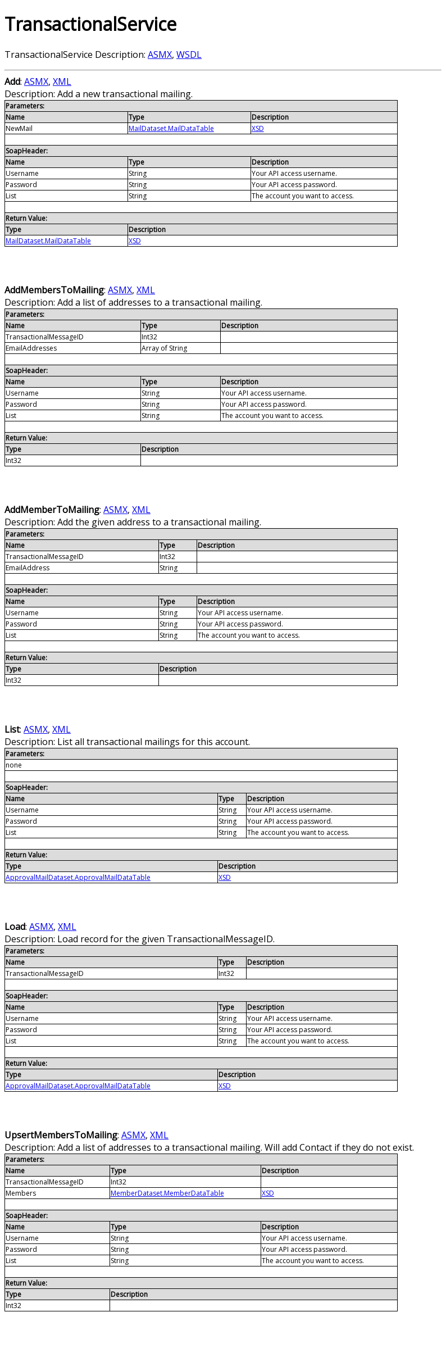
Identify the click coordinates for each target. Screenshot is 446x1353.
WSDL (189, 54)
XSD (258, 128)
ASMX (160, 54)
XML (62, 81)
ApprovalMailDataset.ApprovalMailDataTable (78, 877)
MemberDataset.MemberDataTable (167, 1193)
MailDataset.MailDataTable (171, 128)
